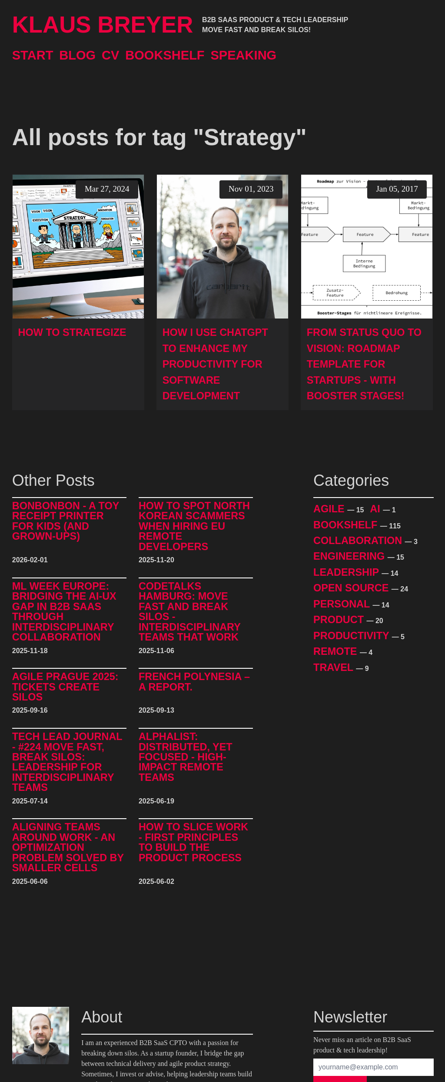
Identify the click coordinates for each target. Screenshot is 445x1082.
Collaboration (359, 540)
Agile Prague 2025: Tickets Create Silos (65, 687)
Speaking (243, 55)
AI (376, 508)
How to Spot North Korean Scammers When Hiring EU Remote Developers (194, 526)
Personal (342, 604)
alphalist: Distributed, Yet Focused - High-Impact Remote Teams (185, 757)
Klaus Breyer (102, 24)
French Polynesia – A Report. (194, 682)
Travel (334, 667)
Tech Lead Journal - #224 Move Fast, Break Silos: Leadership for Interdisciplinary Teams (67, 762)
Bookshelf (164, 55)
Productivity (352, 635)
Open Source (352, 588)
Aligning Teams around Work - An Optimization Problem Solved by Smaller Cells (68, 847)
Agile (330, 508)
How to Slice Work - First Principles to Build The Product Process (193, 842)
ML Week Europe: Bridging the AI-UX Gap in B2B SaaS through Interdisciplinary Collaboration (64, 612)
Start (32, 55)
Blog (77, 55)
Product (339, 619)
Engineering (350, 556)
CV (110, 55)
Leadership (347, 572)
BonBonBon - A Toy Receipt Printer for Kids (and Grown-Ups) (65, 521)
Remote (336, 651)
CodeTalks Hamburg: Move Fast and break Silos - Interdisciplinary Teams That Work (189, 612)
